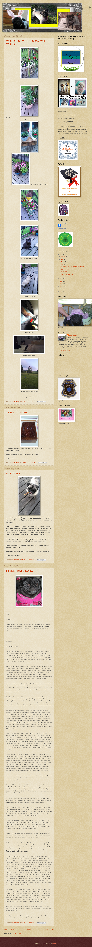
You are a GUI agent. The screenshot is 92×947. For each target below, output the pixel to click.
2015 (61, 283)
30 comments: (31, 922)
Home (29, 929)
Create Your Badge (62, 228)
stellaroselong (73, 335)
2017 (61, 278)
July (62, 259)
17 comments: (31, 559)
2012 (61, 291)
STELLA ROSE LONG (19, 570)
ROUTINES (13, 473)
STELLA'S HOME (17, 412)
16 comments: (31, 462)
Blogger (54, 943)
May (62, 264)
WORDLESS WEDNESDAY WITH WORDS (72, 266)
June (62, 262)
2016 (61, 281)
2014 (61, 286)
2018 (61, 254)
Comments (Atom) (16, 933)
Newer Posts (9, 929)
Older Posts (49, 929)
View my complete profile (64, 350)
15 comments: (31, 401)
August (63, 256)
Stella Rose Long (62, 223)
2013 (61, 289)
